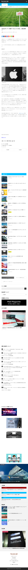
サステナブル (9, 385)
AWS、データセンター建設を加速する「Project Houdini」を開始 (13, 349)
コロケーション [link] (21, 113)
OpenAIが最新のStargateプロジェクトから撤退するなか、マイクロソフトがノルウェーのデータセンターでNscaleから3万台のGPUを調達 (15, 367)
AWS (5, 145)
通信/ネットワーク (10, 380)
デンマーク (7, 145)
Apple (3, 145)
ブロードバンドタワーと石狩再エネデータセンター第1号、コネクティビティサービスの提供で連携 (15, 362)
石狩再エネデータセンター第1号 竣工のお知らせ (11, 375)
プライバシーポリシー (14, 559)
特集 (8, 359)
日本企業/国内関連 (10, 355)
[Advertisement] (14, 127)
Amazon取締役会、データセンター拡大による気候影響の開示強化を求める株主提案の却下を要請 (15, 383)
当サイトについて (14, 556)
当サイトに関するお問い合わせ (14, 560)
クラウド (4, 4)
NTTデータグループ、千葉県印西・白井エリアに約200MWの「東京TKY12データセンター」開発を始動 (15, 354)
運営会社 (14, 562)
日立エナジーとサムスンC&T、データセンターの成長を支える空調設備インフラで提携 (15, 388)
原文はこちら (4, 137)
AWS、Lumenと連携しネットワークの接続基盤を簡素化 (12, 371)
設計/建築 (9, 350)
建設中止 (11, 145)
